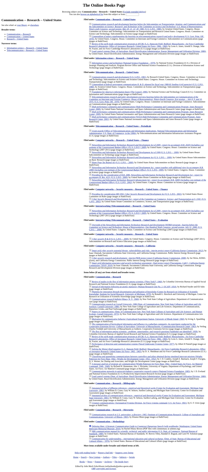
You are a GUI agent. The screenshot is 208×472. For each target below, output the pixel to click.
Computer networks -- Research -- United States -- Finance (122, 140)
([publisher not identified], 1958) (145, 331)
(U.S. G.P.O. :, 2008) (145, 227)
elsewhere (34, 25)
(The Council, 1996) (120, 92)
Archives (108, 462)
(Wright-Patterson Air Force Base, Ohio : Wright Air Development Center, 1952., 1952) (146, 357)
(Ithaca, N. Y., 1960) (115, 299)
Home (75, 457)
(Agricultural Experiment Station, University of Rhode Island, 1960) (138, 319)
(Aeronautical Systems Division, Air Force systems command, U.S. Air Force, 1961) (139, 403)
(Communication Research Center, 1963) (142, 325)
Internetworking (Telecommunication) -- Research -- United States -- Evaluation (132, 220)
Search (84, 457)
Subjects (123, 457)
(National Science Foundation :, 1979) (123, 63)
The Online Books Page (104, 5)
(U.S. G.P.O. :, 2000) (112, 162)
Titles (114, 457)
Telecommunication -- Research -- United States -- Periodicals (123, 126)
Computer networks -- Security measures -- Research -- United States (127, 234)
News (89, 462)
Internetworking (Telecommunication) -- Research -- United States (125, 206)
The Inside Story (121, 462)
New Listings (95, 457)
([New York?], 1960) (127, 282)
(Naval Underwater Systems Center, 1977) (133, 344)
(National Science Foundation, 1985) (141, 371)
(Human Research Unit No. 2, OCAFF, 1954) (134, 287)
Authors (106, 457)
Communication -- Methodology (110, 421)
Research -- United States (17, 39)
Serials (132, 457)
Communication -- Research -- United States (115, 19)
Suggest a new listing (124, 453)
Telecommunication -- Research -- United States (27, 50)
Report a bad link (105, 453)
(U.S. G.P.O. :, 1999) (135, 152)
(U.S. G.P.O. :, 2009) (110, 239)
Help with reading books (85, 453)
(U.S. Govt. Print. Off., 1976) (145, 99)
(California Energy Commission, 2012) (147, 250)
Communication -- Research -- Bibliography (115, 383)
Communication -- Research (19, 34)
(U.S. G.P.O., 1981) (119, 77)
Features (98, 462)
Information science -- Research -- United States (27, 48)
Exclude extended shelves (134, 12)
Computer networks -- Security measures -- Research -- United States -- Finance (132, 189)
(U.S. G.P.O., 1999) (146, 168)
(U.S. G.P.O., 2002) (137, 194)
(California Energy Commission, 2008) (139, 258)
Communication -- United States (20, 36)
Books (82, 462)
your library (22, 25)
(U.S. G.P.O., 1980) (147, 26)
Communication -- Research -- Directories (114, 410)
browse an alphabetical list (92, 14)
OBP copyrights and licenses (103, 468)
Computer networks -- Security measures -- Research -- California (125, 246)
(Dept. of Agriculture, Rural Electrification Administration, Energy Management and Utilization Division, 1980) (149, 51)
